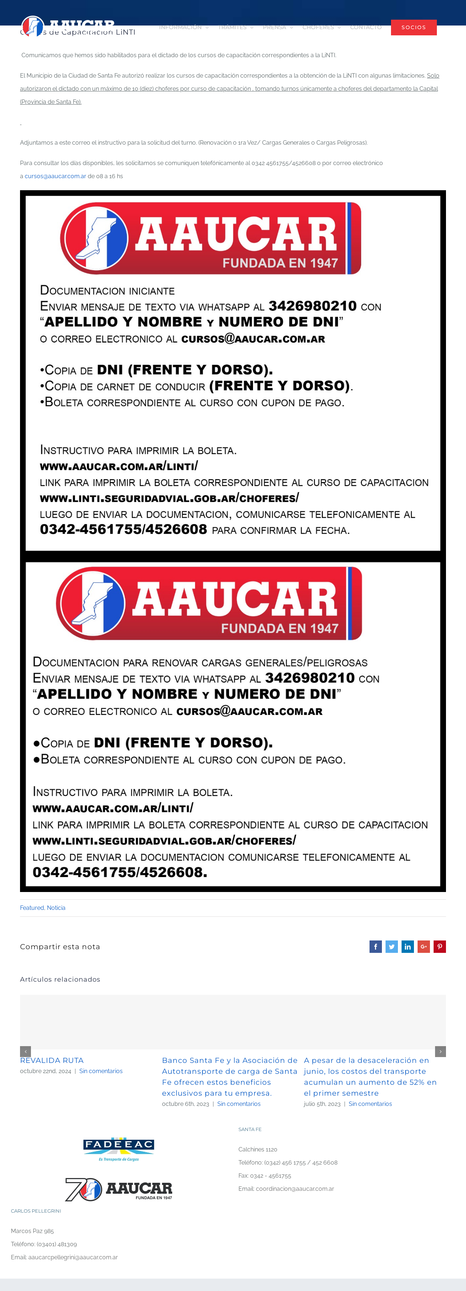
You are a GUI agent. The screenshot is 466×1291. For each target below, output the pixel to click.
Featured (32, 907)
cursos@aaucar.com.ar (55, 176)
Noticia (56, 907)
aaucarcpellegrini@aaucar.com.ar (73, 1257)
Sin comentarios (101, 1071)
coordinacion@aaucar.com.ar (295, 1188)
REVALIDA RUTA (52, 1060)
